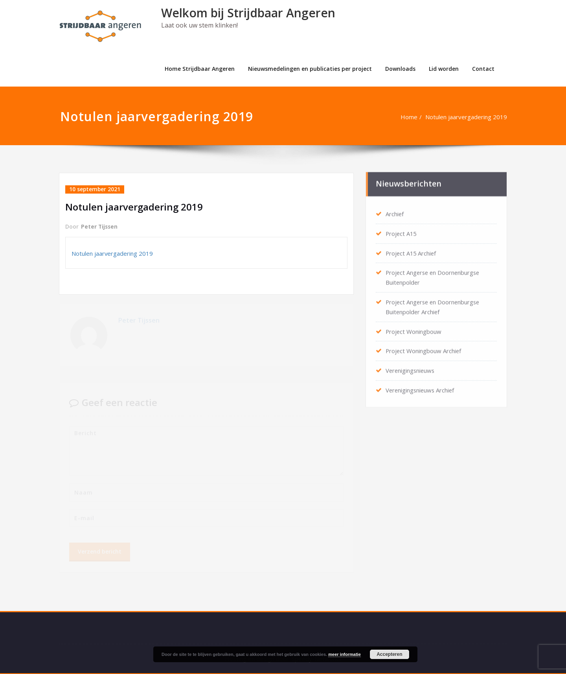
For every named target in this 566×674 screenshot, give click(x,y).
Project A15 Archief (412, 251)
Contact (483, 68)
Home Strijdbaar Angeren (200, 68)
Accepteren (389, 654)
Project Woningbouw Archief (424, 347)
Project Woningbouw (414, 327)
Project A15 (402, 231)
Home (412, 117)
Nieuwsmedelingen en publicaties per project (310, 68)
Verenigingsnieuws (411, 366)
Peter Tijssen (100, 226)
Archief (395, 212)
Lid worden (444, 68)
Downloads (400, 68)
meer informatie (344, 654)
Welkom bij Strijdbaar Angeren (248, 13)
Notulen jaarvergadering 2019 (470, 117)
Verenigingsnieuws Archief (421, 385)
